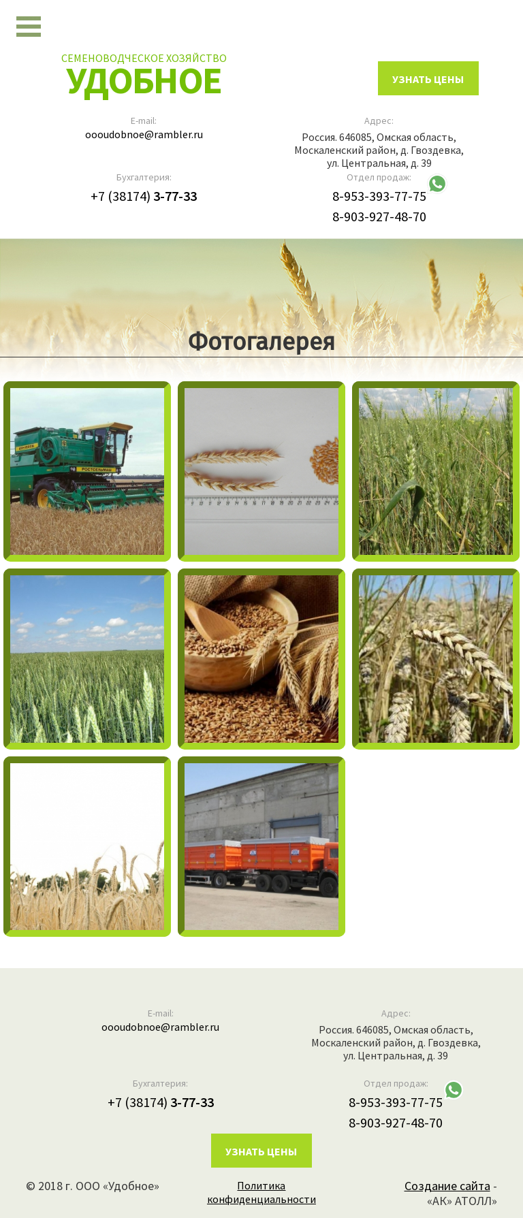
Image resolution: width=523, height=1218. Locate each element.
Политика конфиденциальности (261, 1192)
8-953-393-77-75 (379, 195)
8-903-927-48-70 (379, 216)
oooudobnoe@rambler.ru (144, 134)
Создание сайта (447, 1185)
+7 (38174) (144, 195)
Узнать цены (261, 1151)
